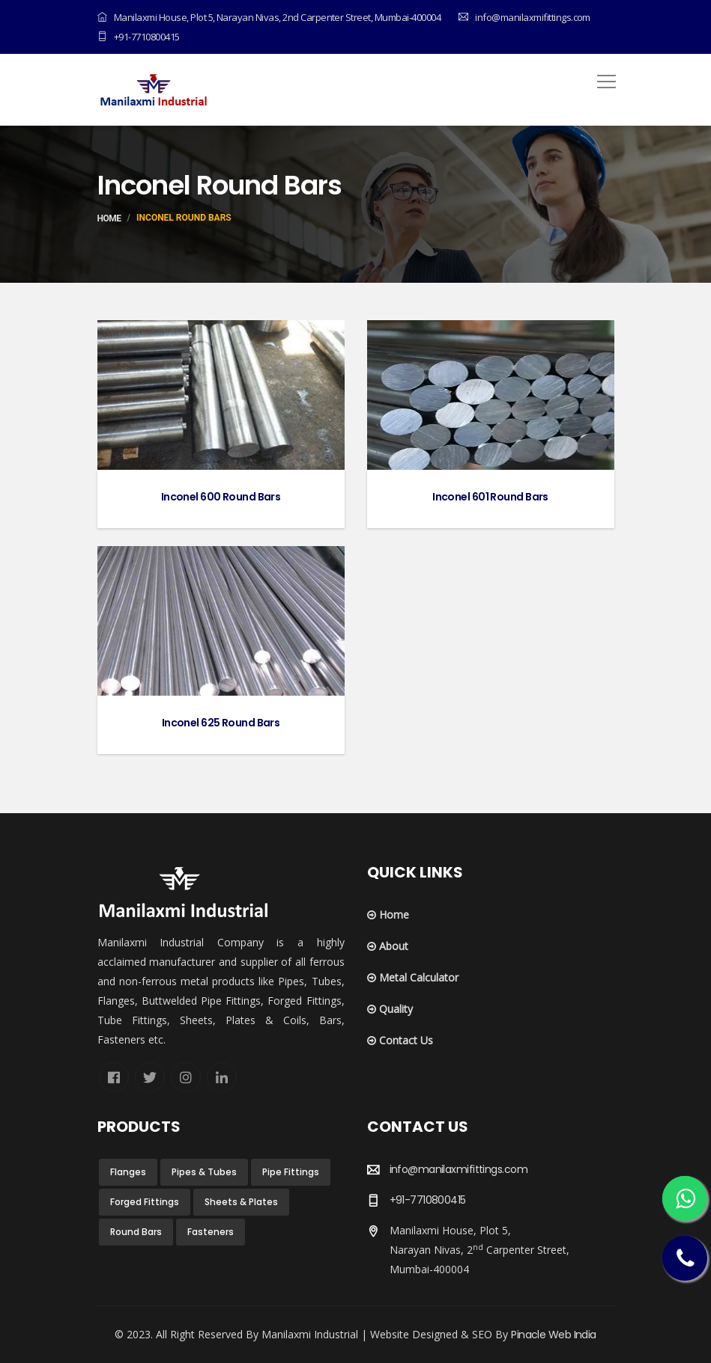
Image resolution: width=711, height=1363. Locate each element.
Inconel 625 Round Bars (221, 722)
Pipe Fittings (290, 1172)
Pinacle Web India (553, 1334)
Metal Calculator (413, 977)
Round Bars (136, 1231)
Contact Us (400, 1040)
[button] (604, 76)
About (387, 946)
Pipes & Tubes (204, 1172)
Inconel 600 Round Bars (221, 496)
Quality (390, 1009)
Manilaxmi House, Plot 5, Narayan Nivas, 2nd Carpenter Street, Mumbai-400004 (269, 17)
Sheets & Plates (241, 1201)
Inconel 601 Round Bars (490, 496)
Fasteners (210, 1231)
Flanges (128, 1172)
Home (109, 218)
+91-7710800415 (138, 36)
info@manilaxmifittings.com (458, 1169)
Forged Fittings (144, 1201)
